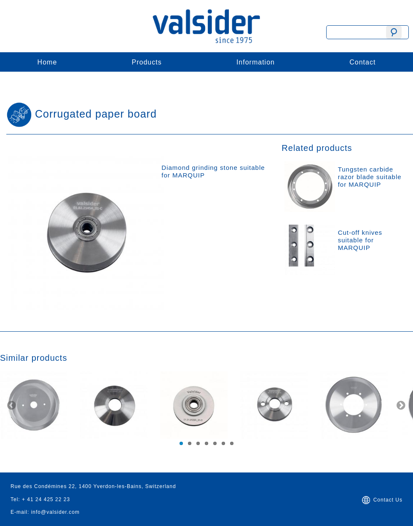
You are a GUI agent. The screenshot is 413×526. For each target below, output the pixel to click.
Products (147, 62)
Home (47, 62)
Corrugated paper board (96, 114)
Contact (362, 62)
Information (255, 62)
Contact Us (381, 500)
